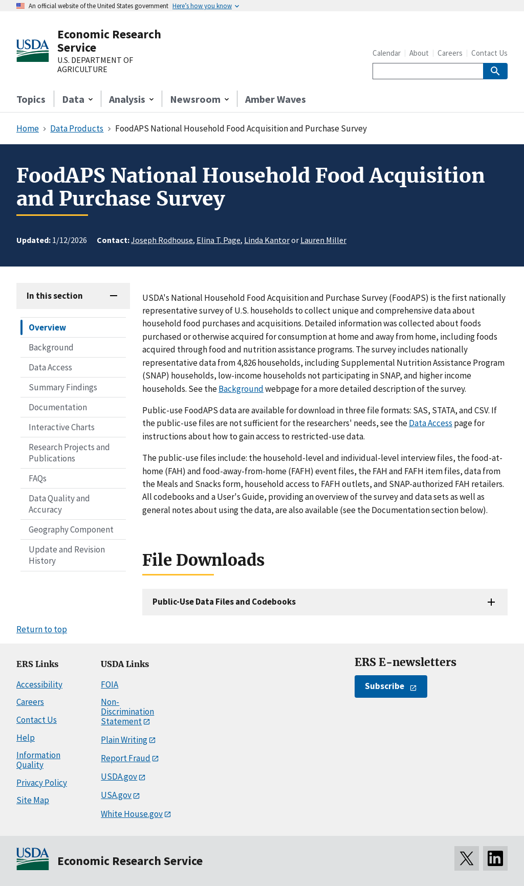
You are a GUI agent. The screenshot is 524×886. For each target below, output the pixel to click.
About (419, 53)
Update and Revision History (67, 555)
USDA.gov (119, 776)
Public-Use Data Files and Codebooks (224, 601)
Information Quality (38, 759)
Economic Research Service (109, 41)
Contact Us (489, 53)
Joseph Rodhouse (162, 240)
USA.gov (116, 795)
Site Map (32, 800)
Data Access (50, 367)
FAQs (38, 478)
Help (25, 737)
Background (51, 347)
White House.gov (132, 813)
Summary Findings (63, 387)
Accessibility (39, 684)
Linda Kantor (267, 240)
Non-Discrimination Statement (127, 711)
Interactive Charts (62, 427)
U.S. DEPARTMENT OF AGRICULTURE (95, 65)
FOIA (109, 684)
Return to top (41, 629)
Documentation (58, 407)
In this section (55, 295)
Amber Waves (275, 99)
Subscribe (384, 686)
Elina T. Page (218, 240)
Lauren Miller (323, 240)
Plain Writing (124, 739)
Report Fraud (125, 758)
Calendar (387, 53)
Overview (47, 327)
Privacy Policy (41, 782)
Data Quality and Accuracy (59, 504)
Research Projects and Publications (69, 452)
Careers (450, 53)
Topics (31, 99)
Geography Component (71, 529)
